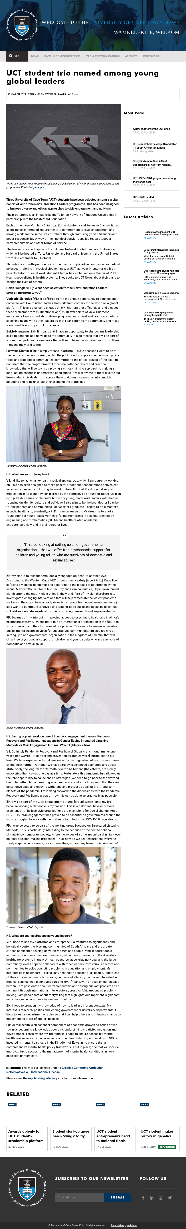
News (35, 56)
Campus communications (62, 56)
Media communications (103, 56)
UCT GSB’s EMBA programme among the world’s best (154, 180)
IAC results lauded (143, 197)
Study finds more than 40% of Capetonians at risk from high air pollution (151, 163)
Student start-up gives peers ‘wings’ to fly (70, 1133)
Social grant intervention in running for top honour (161, 251)
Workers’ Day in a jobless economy (161, 293)
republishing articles (42, 1078)
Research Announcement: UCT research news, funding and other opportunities (161, 233)
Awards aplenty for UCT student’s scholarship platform (26, 1136)
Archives (131, 56)
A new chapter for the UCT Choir (151, 128)
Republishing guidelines (124, 1225)
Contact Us (151, 56)
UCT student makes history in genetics (157, 1133)
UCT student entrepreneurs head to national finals (113, 1136)
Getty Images (35, 187)
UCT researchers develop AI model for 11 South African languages (155, 146)
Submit (117, 1197)
